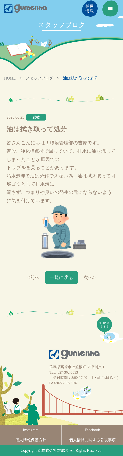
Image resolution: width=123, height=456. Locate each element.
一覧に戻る (61, 277)
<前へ (33, 277)
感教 (36, 117)
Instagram (31, 430)
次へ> (89, 277)
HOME (10, 78)
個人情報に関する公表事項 (92, 440)
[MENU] (110, 8)
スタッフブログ (39, 78)
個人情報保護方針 (30, 440)
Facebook (92, 430)
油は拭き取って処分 (80, 78)
